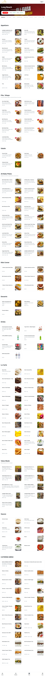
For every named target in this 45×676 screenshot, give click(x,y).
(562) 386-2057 (13, 9)
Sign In (42, 1)
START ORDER (5, 12)
